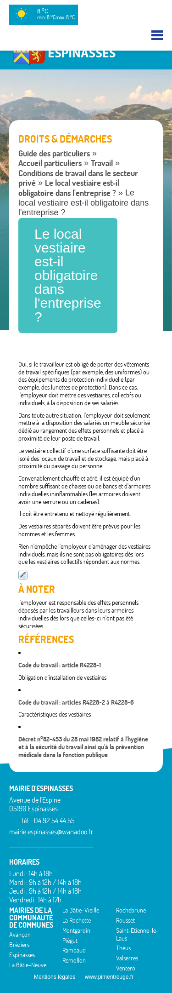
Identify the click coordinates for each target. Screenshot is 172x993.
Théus (123, 948)
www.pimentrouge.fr (109, 977)
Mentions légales (54, 977)
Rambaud (74, 950)
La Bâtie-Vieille (80, 910)
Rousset (125, 920)
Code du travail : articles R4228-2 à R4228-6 (76, 702)
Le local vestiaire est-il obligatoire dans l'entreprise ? (68, 188)
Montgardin (76, 930)
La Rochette (76, 920)
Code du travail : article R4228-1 (59, 665)
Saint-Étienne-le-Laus (137, 934)
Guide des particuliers (54, 153)
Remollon (74, 960)
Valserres (127, 958)
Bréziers (19, 945)
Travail (102, 163)
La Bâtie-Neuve (27, 965)
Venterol (126, 968)
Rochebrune (131, 910)
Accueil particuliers (50, 163)
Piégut (70, 940)
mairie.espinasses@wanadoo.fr (51, 831)
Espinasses (22, 955)
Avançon (20, 934)
